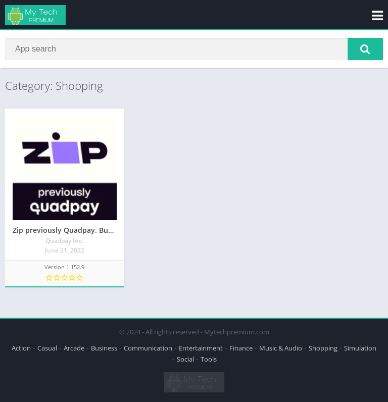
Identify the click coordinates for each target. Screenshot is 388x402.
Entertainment (201, 348)
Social (185, 359)
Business (104, 348)
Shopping (323, 348)
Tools (209, 359)
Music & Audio (280, 348)
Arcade (74, 348)
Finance (241, 348)
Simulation (360, 348)
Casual (47, 348)
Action (21, 348)
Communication (148, 348)
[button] (365, 49)
